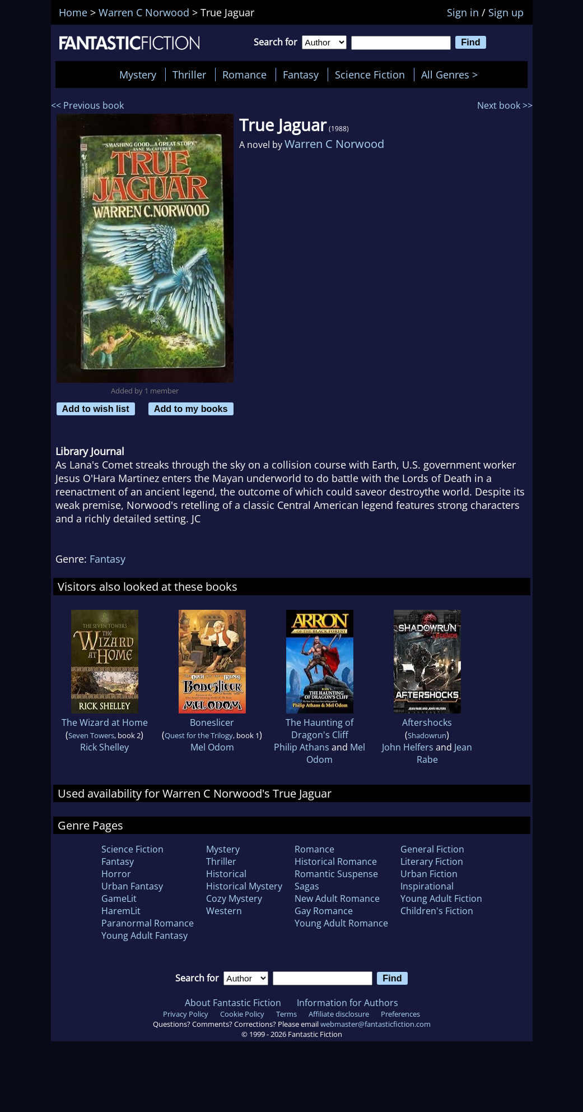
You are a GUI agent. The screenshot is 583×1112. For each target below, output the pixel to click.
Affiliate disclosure (339, 1014)
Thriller (189, 74)
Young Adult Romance (341, 923)
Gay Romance (324, 911)
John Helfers (407, 747)
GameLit (119, 898)
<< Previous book (87, 105)
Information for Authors (347, 1003)
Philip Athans (301, 747)
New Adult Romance (337, 898)
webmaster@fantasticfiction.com (375, 1024)
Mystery (137, 74)
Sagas (307, 886)
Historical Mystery (244, 886)
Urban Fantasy (132, 886)
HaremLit (121, 911)
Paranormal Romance (147, 923)
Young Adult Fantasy (144, 935)
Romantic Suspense (336, 874)
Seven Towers (91, 735)
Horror (116, 874)
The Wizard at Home (105, 722)
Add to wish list (95, 409)
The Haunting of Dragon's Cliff (319, 728)
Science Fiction (370, 74)
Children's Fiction (436, 911)
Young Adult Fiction (441, 898)
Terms (286, 1014)
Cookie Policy (242, 1014)
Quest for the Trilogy (199, 735)
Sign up (506, 12)
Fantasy (301, 74)
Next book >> (505, 105)
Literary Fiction (431, 861)
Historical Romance (336, 861)
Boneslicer (212, 722)
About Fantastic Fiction (233, 1003)
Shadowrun (427, 735)
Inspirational (427, 886)
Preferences (400, 1014)
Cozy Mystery (234, 898)
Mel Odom (212, 747)
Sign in (463, 12)
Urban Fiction (429, 874)
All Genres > (452, 74)
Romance (244, 74)
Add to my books (191, 409)
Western (224, 911)
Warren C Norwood (334, 143)
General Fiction (432, 849)
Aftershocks (427, 722)
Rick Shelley (104, 747)
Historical (226, 874)
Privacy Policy (185, 1014)
